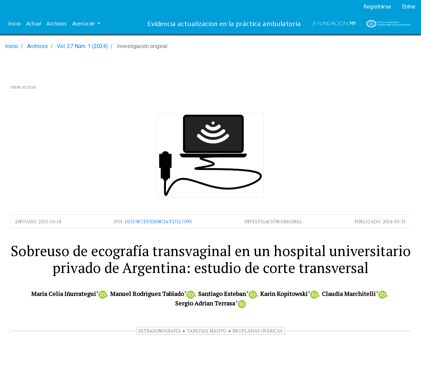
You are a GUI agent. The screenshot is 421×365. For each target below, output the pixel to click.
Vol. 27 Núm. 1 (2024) (82, 46)
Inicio (14, 23)
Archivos (56, 23)
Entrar (409, 6)
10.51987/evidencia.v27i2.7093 (158, 222)
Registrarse (377, 6)
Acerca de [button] (84, 23)
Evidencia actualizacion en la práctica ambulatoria (224, 23)
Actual (33, 23)
